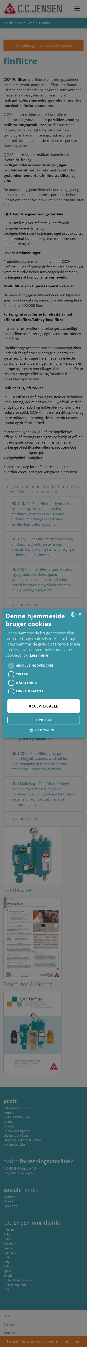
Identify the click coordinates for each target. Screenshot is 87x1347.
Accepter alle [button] (43, 706)
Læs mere (39, 655)
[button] (43, 730)
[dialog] (43, 673)
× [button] (79, 614)
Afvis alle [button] (43, 720)
